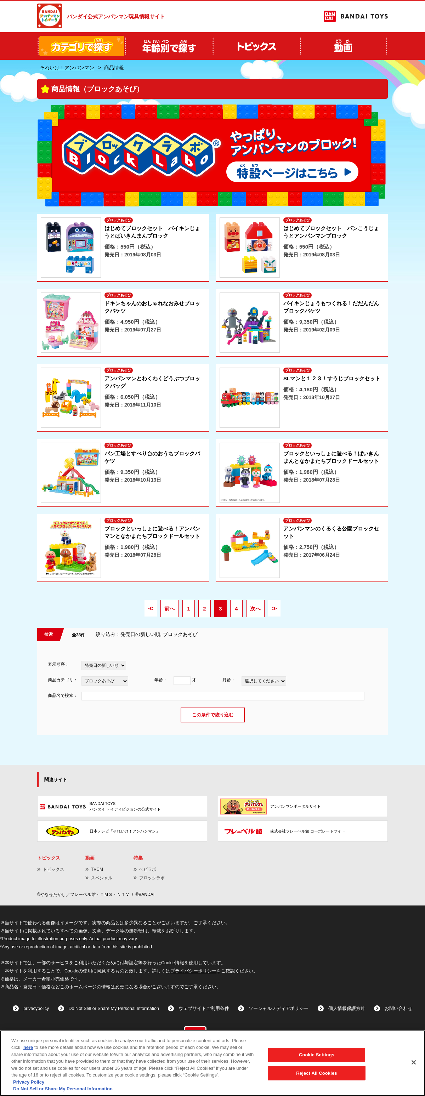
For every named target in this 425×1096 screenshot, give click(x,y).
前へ (169, 609)
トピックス (53, 869)
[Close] (413, 1062)
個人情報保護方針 (346, 1008)
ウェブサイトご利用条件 (203, 1008)
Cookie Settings (316, 1054)
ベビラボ (147, 869)
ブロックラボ (152, 877)
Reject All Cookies (316, 1072)
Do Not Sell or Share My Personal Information (114, 1008)
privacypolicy (36, 1008)
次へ (255, 609)
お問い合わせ (398, 1008)
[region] (212, 1063)
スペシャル (101, 877)
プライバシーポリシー (193, 971)
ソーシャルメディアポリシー (278, 1008)
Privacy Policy (28, 1082)
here (28, 1047)
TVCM (97, 869)
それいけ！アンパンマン (67, 67)
